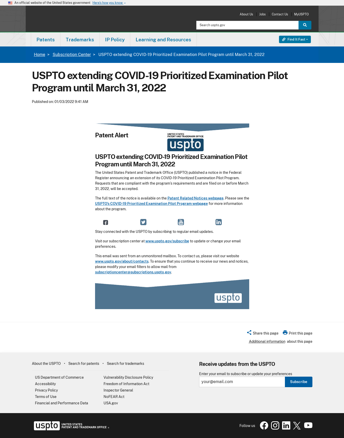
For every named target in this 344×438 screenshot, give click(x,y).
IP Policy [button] (115, 39)
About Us (246, 14)
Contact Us (280, 14)
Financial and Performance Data (61, 403)
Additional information (267, 341)
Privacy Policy (46, 390)
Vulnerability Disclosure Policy (128, 377)
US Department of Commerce (59, 377)
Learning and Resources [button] (163, 39)
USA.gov (111, 403)
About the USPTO (46, 363)
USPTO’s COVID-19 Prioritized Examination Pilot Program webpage (151, 204)
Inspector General (118, 390)
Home (39, 54)
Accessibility (45, 384)
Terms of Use (46, 397)
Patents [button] (45, 39)
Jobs (262, 14)
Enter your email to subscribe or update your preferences (245, 374)
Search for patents (83, 363)
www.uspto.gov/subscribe (167, 241)
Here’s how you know (109, 3)
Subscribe (298, 382)
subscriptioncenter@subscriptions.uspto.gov (133, 272)
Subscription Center (72, 54)
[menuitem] (45, 39)
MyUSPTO (301, 14)
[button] (262, 334)
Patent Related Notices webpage (196, 198)
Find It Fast (293, 39)
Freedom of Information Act (126, 384)
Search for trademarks (125, 363)
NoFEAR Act (114, 397)
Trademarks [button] (80, 39)
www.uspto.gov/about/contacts (121, 261)
